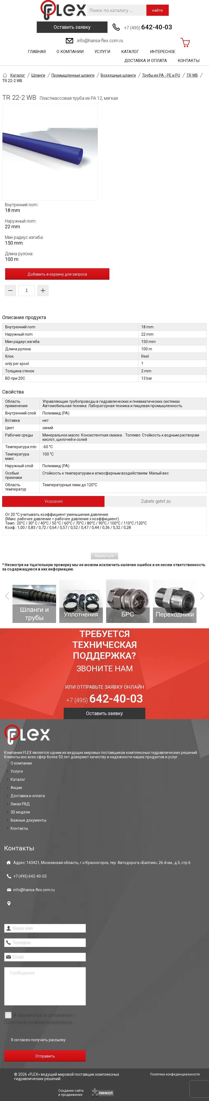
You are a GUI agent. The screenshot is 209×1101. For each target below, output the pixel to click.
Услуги (102, 51)
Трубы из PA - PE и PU (161, 75)
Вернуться (104, 556)
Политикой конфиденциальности (38, 1022)
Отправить (45, 1056)
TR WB (192, 75)
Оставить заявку (72, 27)
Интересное (162, 51)
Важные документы (28, 820)
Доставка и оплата (145, 60)
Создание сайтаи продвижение (71, 1093)
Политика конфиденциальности (175, 1074)
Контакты (188, 60)
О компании (70, 51)
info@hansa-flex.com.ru (100, 40)
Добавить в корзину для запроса (57, 274)
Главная (37, 51)
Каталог (130, 51)
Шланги (38, 75)
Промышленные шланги (72, 75)
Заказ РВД (20, 804)
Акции (16, 787)
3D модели (20, 812)
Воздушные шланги (118, 75)
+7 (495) (148, 27)
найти (157, 10)
